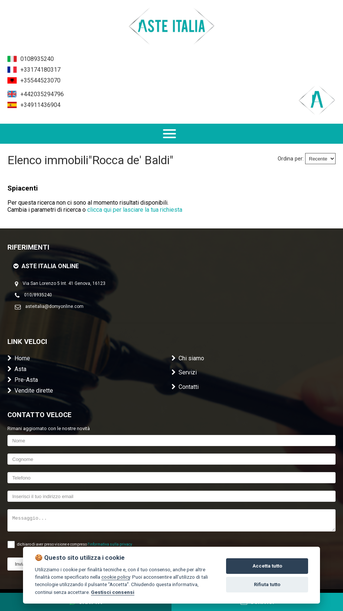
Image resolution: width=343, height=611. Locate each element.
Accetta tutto (267, 566)
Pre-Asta (22, 379)
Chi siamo (188, 358)
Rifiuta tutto (267, 584)
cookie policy (115, 577)
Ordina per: (291, 159)
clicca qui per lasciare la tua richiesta (134, 209)
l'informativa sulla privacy (110, 544)
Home (18, 358)
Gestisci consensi (112, 592)
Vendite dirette (30, 390)
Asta (16, 369)
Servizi (184, 372)
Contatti (185, 386)
